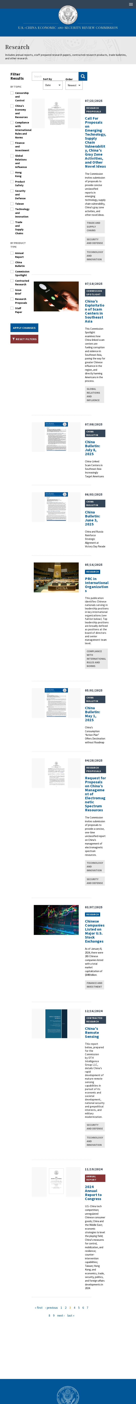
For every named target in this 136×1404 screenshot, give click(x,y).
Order (69, 79)
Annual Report (17, 254)
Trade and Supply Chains (17, 227)
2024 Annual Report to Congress (93, 1192)
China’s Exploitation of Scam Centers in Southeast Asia (94, 311)
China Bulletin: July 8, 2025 (92, 447)
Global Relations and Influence (18, 161)
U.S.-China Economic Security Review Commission (68, 27)
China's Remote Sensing (92, 1032)
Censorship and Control (18, 96)
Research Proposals (18, 300)
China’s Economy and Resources (18, 111)
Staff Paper (16, 310)
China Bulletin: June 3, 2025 (92, 518)
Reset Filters (24, 339)
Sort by (47, 79)
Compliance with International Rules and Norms (18, 130)
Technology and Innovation (18, 212)
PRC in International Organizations (96, 584)
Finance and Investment (18, 146)
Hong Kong (16, 174)
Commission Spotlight (18, 273)
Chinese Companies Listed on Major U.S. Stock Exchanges (94, 931)
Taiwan (17, 203)
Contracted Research (18, 282)
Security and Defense (18, 194)
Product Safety (17, 183)
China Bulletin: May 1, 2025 (92, 713)
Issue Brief (15, 291)
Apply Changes (24, 327)
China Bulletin (17, 264)
